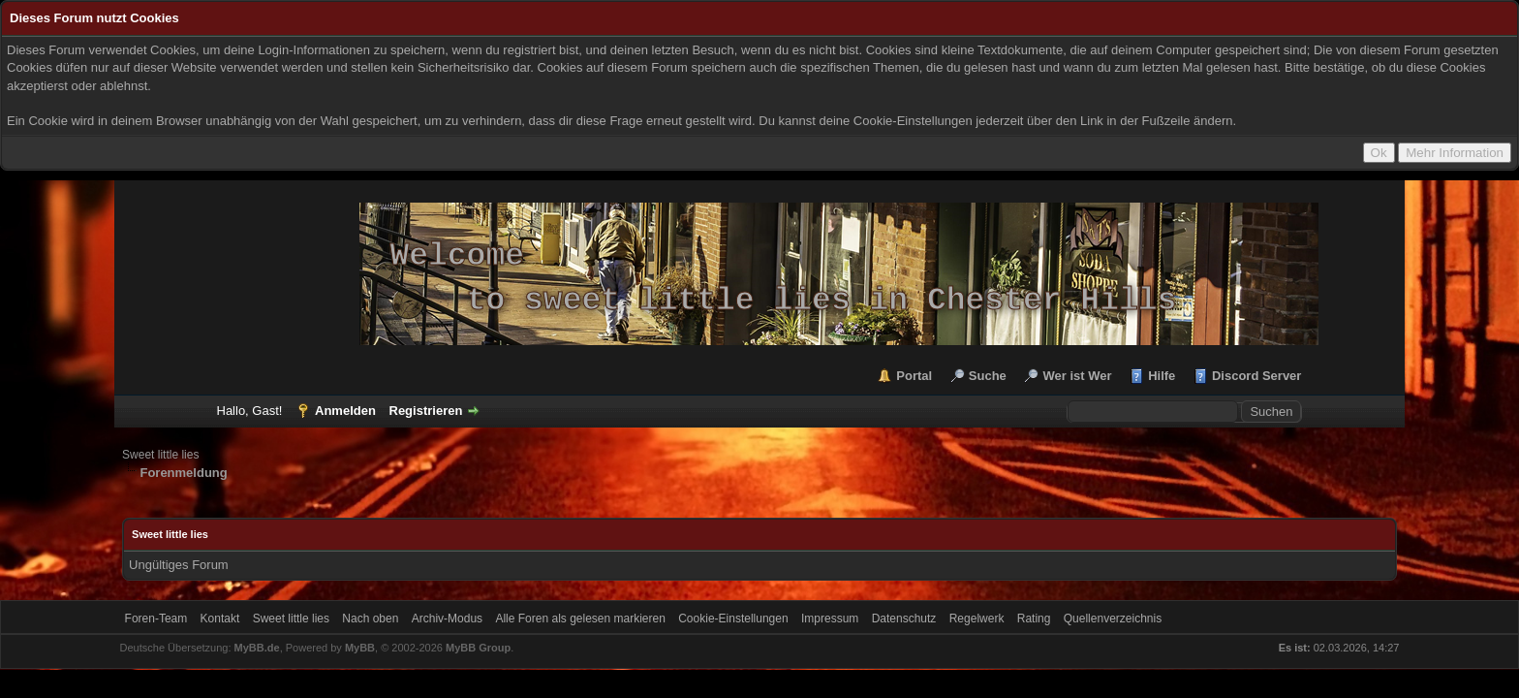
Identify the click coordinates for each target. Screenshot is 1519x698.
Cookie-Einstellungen (733, 618)
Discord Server (1257, 375)
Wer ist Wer (1076, 375)
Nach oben (370, 618)
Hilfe (1161, 375)
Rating (1034, 618)
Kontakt (220, 618)
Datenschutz (904, 618)
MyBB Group (478, 647)
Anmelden (345, 410)
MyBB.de (257, 647)
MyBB (360, 647)
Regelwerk (977, 618)
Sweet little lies (160, 454)
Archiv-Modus (447, 618)
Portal (914, 375)
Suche (988, 375)
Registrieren (426, 410)
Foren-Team (156, 618)
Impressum (829, 618)
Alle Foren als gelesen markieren (580, 618)
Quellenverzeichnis (1113, 618)
